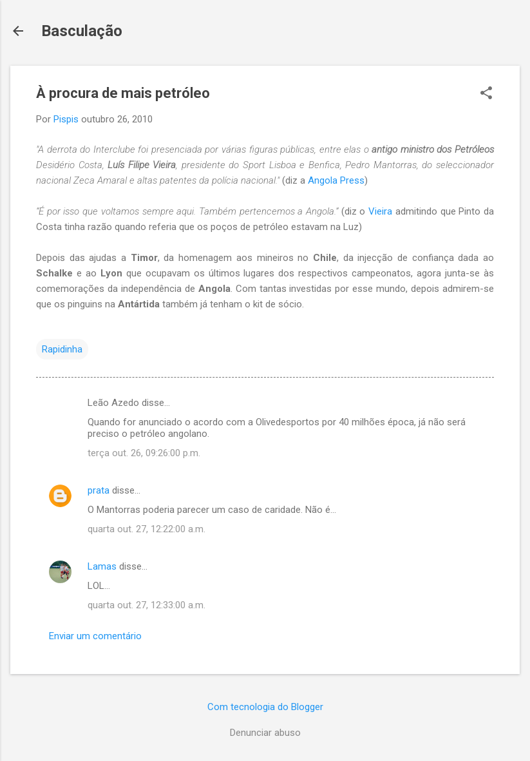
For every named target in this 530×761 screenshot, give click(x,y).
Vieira (381, 211)
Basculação (81, 31)
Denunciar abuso (265, 732)
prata (98, 490)
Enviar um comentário (95, 636)
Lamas (102, 566)
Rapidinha (62, 349)
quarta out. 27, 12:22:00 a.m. (146, 529)
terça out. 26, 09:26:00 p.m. (144, 453)
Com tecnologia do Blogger (265, 707)
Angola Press (336, 180)
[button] (486, 94)
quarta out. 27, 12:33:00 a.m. (146, 605)
